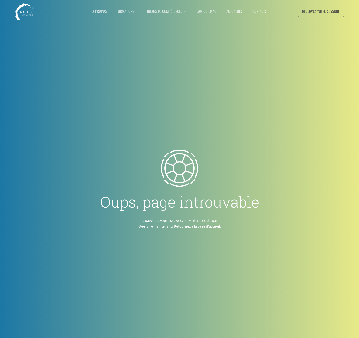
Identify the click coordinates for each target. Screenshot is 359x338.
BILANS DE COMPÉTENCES (164, 11)
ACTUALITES (237, 11)
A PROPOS (94, 11)
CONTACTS (264, 11)
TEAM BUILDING (207, 11)
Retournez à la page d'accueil (197, 226)
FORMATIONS (122, 11)
